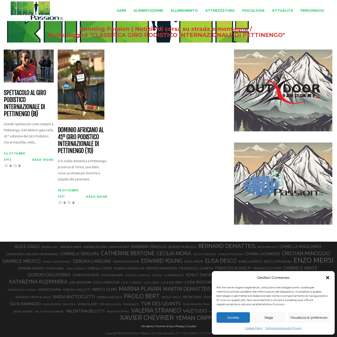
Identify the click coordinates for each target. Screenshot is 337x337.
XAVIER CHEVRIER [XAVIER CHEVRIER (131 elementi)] (147, 318)
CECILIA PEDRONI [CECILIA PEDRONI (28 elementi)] (204, 254)
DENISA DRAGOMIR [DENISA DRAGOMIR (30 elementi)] (126, 261)
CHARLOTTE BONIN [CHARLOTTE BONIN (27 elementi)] (230, 254)
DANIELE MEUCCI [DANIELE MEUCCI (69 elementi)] (22, 261)
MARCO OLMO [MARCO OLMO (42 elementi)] (104, 289)
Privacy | (181, 326)
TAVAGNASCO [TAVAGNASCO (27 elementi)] (131, 304)
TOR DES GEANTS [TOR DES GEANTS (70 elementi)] (161, 303)
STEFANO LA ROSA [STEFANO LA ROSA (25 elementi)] (110, 304)
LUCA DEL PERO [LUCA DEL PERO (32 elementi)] (172, 282)
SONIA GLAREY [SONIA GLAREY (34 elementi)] (87, 304)
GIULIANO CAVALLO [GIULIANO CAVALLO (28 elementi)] (137, 275)
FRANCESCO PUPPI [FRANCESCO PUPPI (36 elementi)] (267, 268)
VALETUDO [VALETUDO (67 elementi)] (195, 310)
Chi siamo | (148, 326)
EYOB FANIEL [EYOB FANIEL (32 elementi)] (55, 268)
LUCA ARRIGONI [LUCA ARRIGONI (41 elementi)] (106, 282)
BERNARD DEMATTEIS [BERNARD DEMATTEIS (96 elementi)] (227, 246)
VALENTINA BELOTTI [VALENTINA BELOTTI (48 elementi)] (85, 311)
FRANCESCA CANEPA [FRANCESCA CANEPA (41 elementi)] (196, 268)
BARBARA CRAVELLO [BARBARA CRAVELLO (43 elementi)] (149, 246)
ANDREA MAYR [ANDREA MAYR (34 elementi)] (70, 247)
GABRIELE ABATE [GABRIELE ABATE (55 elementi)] (301, 267)
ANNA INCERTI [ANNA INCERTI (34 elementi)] (119, 247)
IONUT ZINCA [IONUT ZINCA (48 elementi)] (198, 274)
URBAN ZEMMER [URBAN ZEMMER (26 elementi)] (23, 311)
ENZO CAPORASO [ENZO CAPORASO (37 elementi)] (278, 261)
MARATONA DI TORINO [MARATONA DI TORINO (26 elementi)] (22, 289)
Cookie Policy (254, 328)
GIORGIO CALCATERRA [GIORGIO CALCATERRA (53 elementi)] (49, 274)
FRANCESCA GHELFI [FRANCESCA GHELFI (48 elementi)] (233, 268)
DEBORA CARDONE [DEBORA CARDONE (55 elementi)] (92, 261)
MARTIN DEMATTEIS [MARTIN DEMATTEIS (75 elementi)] (186, 289)
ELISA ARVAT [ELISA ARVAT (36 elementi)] (193, 261)
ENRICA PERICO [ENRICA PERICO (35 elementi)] (250, 261)
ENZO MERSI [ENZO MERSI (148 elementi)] (313, 260)
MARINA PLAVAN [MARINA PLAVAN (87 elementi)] (140, 289)
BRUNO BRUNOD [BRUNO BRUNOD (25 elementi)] (268, 247)
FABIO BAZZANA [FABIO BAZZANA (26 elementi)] (76, 268)
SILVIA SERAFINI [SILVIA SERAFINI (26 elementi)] (52, 304)
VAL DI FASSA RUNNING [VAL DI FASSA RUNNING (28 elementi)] (49, 311)
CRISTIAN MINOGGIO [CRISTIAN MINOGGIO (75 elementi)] (306, 253)
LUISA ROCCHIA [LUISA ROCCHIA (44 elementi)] (198, 282)
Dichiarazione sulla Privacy (283, 328)
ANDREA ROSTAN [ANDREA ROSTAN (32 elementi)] (95, 247)
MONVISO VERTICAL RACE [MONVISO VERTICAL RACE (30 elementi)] (33, 297)
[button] (327, 277)
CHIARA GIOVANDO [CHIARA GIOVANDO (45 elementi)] (262, 253)
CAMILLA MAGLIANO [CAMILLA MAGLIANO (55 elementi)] (300, 246)
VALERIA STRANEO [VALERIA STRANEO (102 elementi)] (156, 310)
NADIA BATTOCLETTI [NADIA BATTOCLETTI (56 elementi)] (74, 296)
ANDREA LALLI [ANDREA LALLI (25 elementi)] (49, 247)
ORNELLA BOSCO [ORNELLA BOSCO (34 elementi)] (109, 297)
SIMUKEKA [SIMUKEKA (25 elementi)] (69, 304)
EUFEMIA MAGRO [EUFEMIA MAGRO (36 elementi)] (31, 268)
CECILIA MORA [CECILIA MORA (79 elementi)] (173, 253)
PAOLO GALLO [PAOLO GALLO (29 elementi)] (171, 297)
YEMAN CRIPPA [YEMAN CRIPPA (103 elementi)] (196, 318)
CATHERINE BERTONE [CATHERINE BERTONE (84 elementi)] (128, 253)
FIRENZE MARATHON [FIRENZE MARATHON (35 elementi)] (161, 268)
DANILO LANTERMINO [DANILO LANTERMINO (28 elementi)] (57, 261)
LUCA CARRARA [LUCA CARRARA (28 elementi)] (131, 282)
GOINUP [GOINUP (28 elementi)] (157, 275)
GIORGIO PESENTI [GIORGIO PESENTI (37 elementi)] (86, 275)
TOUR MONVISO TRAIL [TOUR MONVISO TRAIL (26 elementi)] (196, 304)
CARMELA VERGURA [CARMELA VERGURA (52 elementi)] (79, 253)
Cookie (191, 326)
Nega (269, 317)
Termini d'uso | (165, 326)
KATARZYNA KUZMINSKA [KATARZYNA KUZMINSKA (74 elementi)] (38, 281)
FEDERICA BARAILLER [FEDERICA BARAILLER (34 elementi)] (129, 268)
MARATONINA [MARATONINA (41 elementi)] (49, 289)
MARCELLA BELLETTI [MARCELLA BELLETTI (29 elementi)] (76, 289)
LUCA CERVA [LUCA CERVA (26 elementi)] (151, 282)
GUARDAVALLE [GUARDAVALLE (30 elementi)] (174, 275)
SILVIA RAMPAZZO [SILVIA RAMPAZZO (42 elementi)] (25, 304)
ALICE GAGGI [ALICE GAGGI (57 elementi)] (27, 246)
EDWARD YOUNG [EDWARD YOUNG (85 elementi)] (162, 261)
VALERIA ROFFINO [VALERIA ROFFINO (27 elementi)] (117, 311)
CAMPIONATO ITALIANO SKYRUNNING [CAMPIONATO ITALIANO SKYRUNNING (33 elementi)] (32, 254)
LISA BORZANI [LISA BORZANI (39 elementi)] (80, 282)
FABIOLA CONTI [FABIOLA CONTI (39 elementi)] (100, 268)
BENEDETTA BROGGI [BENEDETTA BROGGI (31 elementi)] (182, 246)
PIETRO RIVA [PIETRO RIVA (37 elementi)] (192, 297)
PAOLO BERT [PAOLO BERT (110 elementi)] (142, 296)
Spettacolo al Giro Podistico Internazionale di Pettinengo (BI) (25, 104)
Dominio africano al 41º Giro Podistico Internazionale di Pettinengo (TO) (81, 141)
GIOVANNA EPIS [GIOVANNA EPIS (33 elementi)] (112, 275)
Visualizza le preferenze (308, 317)
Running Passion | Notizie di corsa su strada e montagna (159, 29)
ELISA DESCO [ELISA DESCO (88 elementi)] (221, 261)
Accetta (233, 317)
